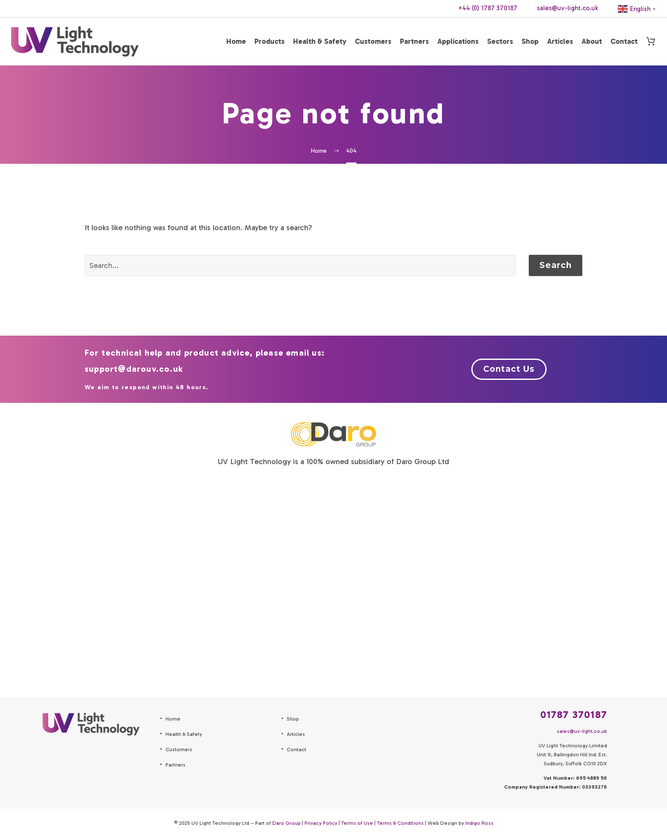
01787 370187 (573, 714)
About (591, 41)
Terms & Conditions (400, 823)
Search (555, 265)
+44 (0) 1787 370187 (487, 8)
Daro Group (286, 823)
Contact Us (509, 369)
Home (236, 41)
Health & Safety (319, 41)
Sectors (500, 41)
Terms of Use (357, 823)
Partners (414, 41)
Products (269, 41)
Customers (373, 41)
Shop (530, 41)
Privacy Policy (321, 823)
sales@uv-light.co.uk (567, 8)
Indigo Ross (479, 823)
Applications (458, 41)
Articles (560, 41)
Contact (624, 41)
